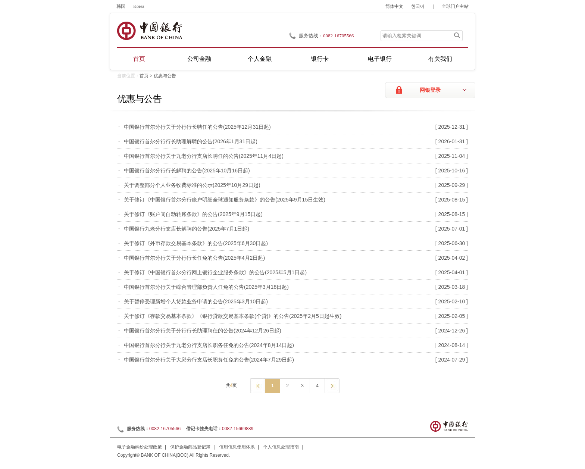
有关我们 (440, 59)
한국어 (418, 6)
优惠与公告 (165, 75)
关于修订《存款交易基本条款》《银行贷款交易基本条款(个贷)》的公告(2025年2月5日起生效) (232, 316)
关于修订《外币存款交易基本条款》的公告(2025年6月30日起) (196, 243)
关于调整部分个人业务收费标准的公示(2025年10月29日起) (192, 185)
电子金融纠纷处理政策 (139, 447)
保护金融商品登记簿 (190, 447)
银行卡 (320, 59)
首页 (139, 59)
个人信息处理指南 (281, 447)
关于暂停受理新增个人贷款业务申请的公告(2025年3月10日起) (196, 301)
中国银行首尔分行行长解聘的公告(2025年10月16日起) (187, 170)
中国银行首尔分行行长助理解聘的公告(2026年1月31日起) (190, 141)
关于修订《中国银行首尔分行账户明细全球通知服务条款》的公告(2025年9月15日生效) (224, 200)
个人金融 (260, 59)
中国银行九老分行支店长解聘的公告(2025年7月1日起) (186, 229)
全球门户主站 (455, 6)
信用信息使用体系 (237, 447)
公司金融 (199, 59)
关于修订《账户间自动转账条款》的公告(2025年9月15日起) (193, 214)
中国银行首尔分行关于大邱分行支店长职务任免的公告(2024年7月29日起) (209, 360)
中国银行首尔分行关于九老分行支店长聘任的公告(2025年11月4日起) (204, 156)
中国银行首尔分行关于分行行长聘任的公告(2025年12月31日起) (197, 127)
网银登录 (430, 90)
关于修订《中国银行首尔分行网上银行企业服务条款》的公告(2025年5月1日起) (215, 272)
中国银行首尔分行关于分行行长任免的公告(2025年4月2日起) (194, 258)
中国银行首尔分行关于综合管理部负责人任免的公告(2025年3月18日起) (206, 287)
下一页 (332, 385)
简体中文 (394, 6)
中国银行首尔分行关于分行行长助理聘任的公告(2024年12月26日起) (202, 331)
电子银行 (380, 59)
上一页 (257, 385)
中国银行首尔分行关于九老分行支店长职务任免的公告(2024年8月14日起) (209, 345)
